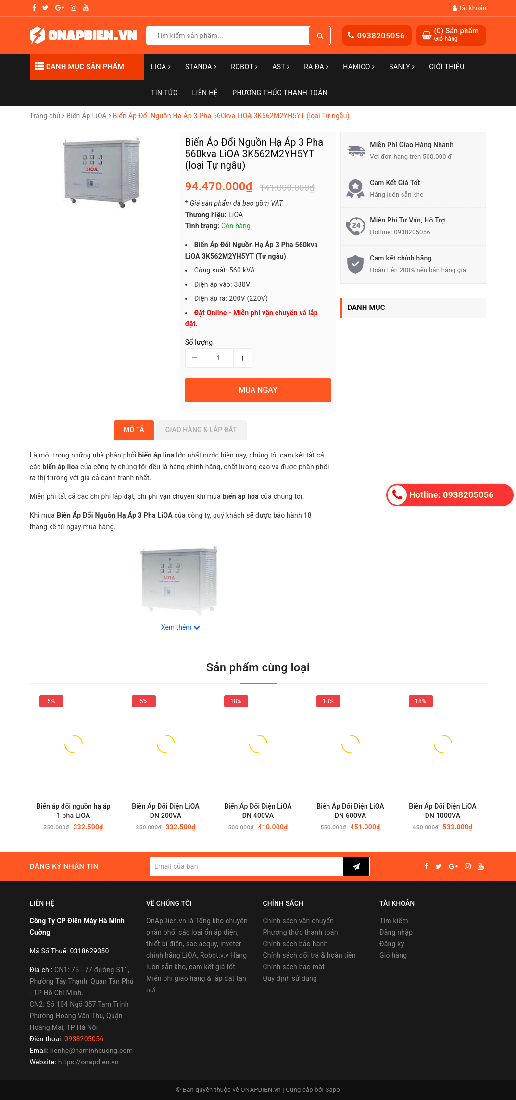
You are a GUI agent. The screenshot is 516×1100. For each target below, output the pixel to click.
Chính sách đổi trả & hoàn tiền (309, 955)
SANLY (402, 67)
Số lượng (199, 342)
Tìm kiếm (393, 921)
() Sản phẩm (456, 34)
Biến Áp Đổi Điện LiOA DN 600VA (350, 811)
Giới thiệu (446, 67)
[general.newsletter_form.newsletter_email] (246, 866)
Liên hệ (205, 93)
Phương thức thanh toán (300, 932)
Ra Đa (316, 67)
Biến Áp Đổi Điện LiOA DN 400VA (258, 811)
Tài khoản (470, 8)
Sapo (332, 1089)
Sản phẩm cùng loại (258, 667)
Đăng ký (391, 944)
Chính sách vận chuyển (298, 921)
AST (280, 67)
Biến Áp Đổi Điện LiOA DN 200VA (166, 811)
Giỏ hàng (393, 955)
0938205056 (380, 35)
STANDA (200, 67)
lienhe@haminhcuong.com (91, 1050)
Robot (244, 67)
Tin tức (164, 93)
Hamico (359, 67)
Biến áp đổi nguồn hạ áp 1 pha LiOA (74, 811)
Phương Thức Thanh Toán (279, 93)
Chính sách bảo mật (294, 967)
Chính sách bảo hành (295, 944)
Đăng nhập (396, 932)
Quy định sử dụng (290, 978)
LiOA (161, 67)
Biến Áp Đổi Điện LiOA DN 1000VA (443, 811)
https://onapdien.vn (88, 1062)
